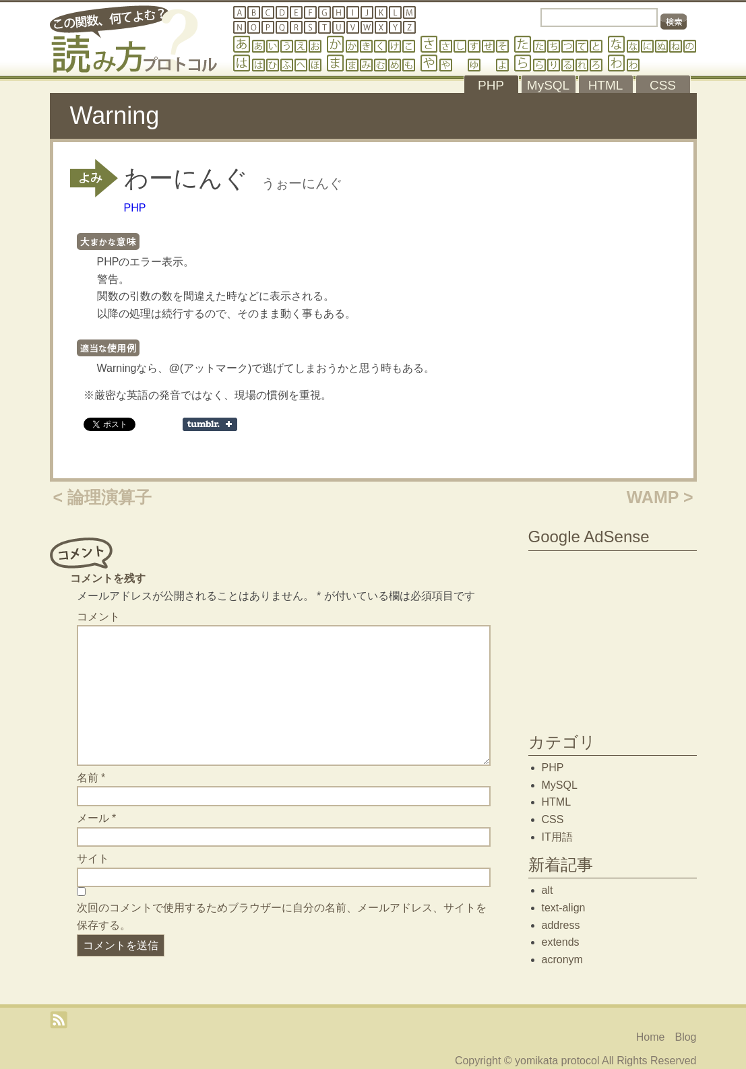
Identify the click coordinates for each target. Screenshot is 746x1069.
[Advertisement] (612, 638)
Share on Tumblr (210, 424)
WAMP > (660, 497)
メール (97, 818)
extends (561, 942)
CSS (553, 819)
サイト (93, 858)
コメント (98, 616)
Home (650, 1037)
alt (547, 890)
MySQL (560, 785)
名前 (91, 777)
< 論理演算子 (102, 497)
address (561, 925)
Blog (685, 1037)
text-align (564, 907)
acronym (562, 959)
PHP (135, 208)
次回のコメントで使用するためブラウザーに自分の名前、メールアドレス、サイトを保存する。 (282, 916)
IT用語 (557, 837)
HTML (556, 802)
